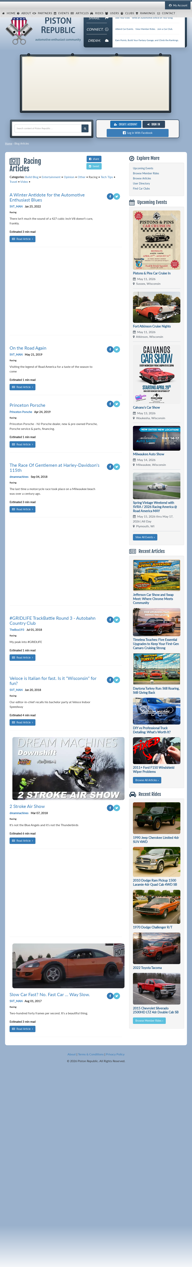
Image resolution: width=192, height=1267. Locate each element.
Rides (97, 13)
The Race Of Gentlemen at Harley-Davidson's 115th (54, 651)
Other (82, 177)
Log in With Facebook (137, 132)
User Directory (141, 183)
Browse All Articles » (147, 780)
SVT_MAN (16, 264)
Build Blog (31, 177)
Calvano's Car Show (146, 407)
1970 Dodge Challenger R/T (152, 927)
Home (9, 13)
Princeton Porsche (27, 526)
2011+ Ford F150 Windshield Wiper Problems (153, 770)
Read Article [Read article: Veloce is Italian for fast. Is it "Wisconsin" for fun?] (22, 1032)
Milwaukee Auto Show (148, 454)
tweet (94, 166)
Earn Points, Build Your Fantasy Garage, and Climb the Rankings (146, 40)
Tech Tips (107, 177)
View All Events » (145, 537)
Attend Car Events (124, 29)
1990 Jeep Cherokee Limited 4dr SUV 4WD (156, 840)
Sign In (153, 124)
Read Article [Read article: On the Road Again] (22, 508)
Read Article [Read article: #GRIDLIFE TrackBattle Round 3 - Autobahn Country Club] (22, 904)
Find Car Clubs (141, 188)
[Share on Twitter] (116, 254)
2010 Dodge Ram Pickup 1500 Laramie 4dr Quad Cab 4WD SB (155, 882)
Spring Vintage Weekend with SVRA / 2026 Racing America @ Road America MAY (155, 507)
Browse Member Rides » (149, 1020)
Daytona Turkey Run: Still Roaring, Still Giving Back (156, 690)
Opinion (69, 177)
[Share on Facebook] (110, 254)
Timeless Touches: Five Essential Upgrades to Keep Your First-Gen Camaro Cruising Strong (156, 644)
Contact (165, 13)
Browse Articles (142, 178)
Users (112, 13)
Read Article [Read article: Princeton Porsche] (22, 565)
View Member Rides (145, 29)
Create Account (125, 124)
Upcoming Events (143, 168)
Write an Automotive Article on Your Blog (152, 17)
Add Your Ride (122, 17)
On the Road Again (28, 468)
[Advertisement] (95, 83)
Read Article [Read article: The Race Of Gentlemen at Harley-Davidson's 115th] (22, 693)
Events (61, 13)
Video (24, 181)
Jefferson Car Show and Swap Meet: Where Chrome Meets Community (153, 599)
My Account (177, 5)
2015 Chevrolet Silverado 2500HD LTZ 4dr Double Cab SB (155, 1010)
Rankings (145, 13)
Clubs (127, 13)
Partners (42, 13)
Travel (13, 181)
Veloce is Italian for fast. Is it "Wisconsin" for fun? (53, 990)
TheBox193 (17, 877)
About (24, 13)
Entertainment (51, 177)
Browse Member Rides (146, 173)
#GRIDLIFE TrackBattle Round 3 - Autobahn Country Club (52, 867)
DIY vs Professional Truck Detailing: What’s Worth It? (152, 730)
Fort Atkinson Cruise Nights (152, 326)
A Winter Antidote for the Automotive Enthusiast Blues (47, 255)
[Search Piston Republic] (85, 128)
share (94, 158)
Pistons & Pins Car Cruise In (151, 273)
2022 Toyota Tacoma (147, 968)
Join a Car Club (164, 29)
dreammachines (19, 660)
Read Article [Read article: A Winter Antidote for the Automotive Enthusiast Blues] (22, 296)
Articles (80, 13)
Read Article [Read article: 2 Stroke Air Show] (22, 1150)
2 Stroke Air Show (27, 1116)
